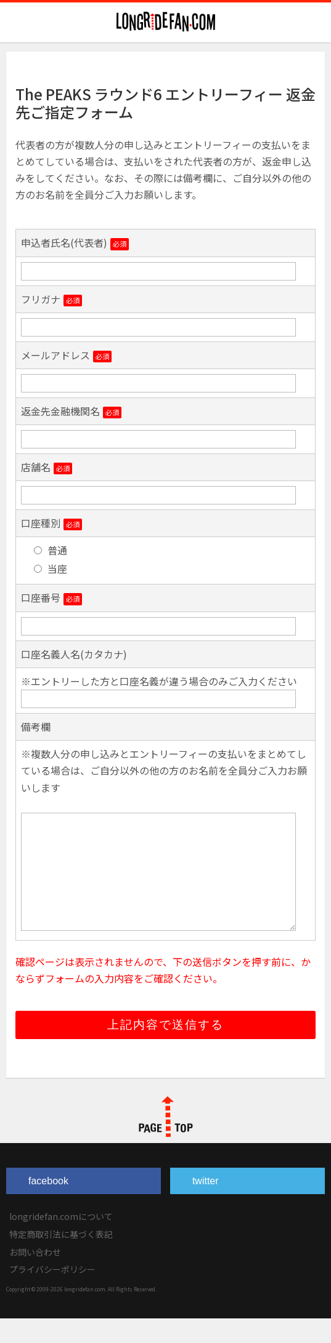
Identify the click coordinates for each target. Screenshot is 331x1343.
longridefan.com (165, 22)
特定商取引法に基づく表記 (61, 1259)
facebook (48, 1205)
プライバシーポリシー (52, 1294)
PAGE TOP (166, 1141)
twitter (205, 1205)
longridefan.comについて (61, 1241)
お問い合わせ (35, 1276)
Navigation (314, 22)
